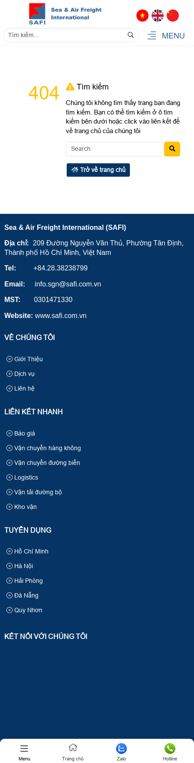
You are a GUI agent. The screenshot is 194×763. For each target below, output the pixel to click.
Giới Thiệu (24, 359)
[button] (152, 36)
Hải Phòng (24, 580)
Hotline (170, 752)
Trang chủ (72, 752)
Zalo (121, 752)
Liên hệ (20, 388)
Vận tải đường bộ (34, 492)
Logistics (22, 477)
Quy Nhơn (24, 610)
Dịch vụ (20, 373)
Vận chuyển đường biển (43, 462)
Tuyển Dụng (27, 530)
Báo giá (20, 433)
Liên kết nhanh (33, 412)
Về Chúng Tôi (29, 337)
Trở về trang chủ (98, 169)
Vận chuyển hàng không (43, 448)
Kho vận (21, 506)
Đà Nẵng (22, 595)
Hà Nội (19, 566)
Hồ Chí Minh (27, 551)
